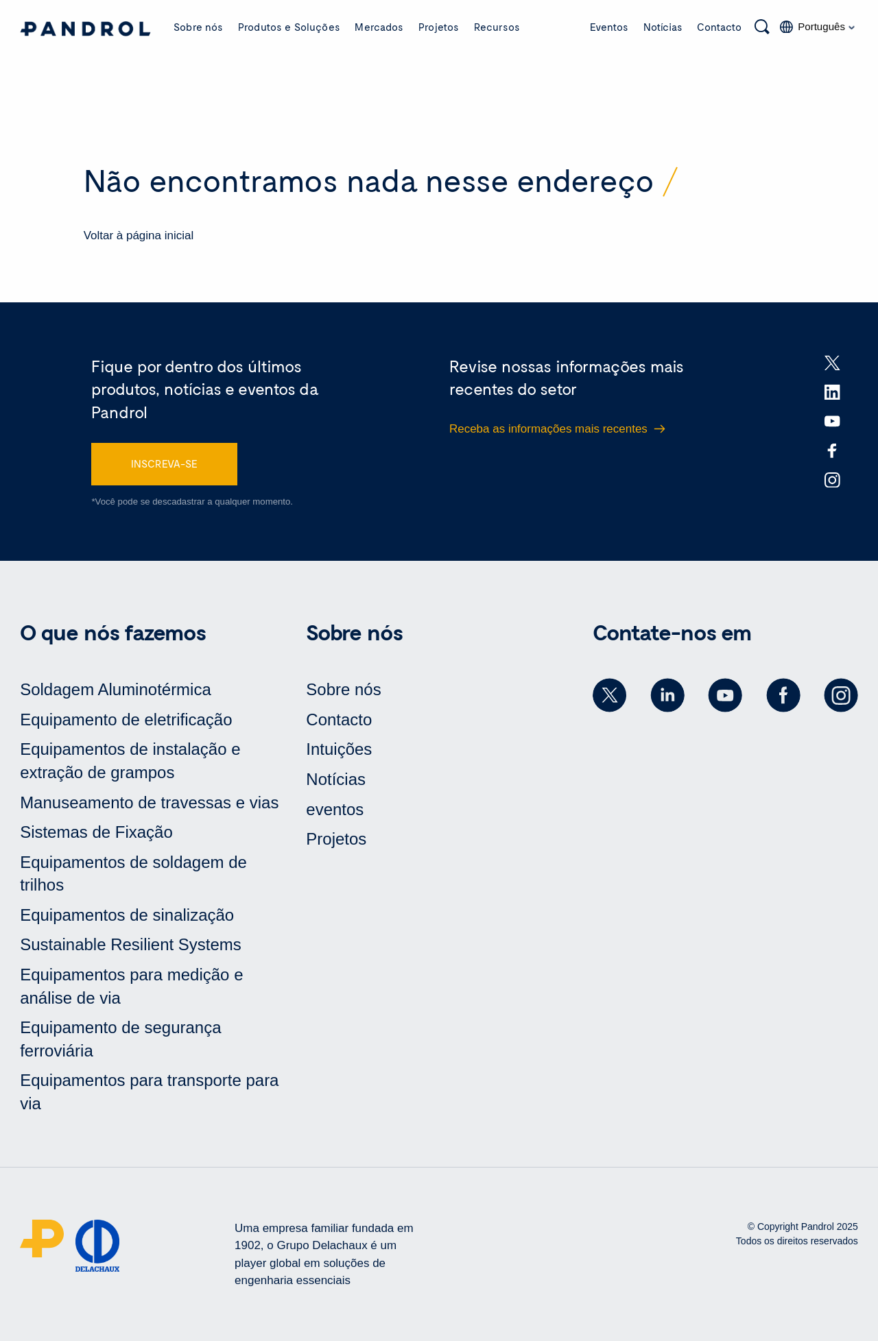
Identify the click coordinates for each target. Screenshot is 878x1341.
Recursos (497, 27)
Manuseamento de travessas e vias (149, 802)
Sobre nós (198, 27)
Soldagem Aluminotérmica (115, 689)
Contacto (719, 27)
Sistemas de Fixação (96, 832)
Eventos (609, 27)
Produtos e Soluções (289, 27)
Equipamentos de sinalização (127, 915)
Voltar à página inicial (139, 235)
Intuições (339, 749)
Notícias (663, 27)
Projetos (438, 27)
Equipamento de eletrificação (126, 719)
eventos (335, 809)
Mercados (379, 27)
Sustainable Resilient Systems (130, 944)
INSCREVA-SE (164, 463)
